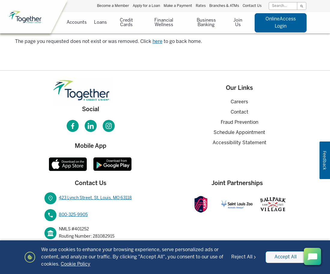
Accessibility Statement (239, 143)
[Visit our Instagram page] (109, 126)
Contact (239, 112)
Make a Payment (178, 6)
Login (280, 22)
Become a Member (113, 6)
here (157, 41)
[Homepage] (91, 91)
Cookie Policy (81, 264)
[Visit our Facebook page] (73, 126)
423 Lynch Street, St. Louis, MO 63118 (95, 198)
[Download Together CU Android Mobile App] (112, 164)
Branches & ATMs (224, 6)
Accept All (285, 257)
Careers (239, 102)
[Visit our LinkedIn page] (91, 126)
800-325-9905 (73, 215)
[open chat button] (312, 256)
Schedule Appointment (239, 132)
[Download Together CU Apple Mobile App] (68, 164)
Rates (201, 6)
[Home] (40, 17)
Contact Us (252, 6)
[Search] (283, 6)
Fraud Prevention (239, 122)
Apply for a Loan (146, 6)
